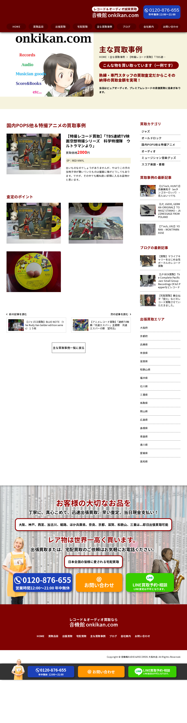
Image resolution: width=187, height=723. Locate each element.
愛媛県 (144, 453)
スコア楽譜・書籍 (152, 164)
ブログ (126, 26)
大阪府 (144, 327)
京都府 (144, 336)
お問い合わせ (170, 26)
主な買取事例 (104, 26)
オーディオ (148, 151)
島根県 (144, 428)
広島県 (144, 419)
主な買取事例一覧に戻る (68, 348)
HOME (16, 26)
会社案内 (149, 26)
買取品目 (38, 26)
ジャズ (145, 131)
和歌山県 (145, 369)
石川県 (144, 386)
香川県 (144, 444)
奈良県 (144, 353)
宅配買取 (82, 26)
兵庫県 (144, 344)
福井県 (144, 378)
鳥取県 (144, 403)
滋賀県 (144, 361)
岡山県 (144, 411)
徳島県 (144, 436)
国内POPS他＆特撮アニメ (158, 144)
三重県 (144, 394)
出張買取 (60, 26)
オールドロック (151, 138)
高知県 (144, 461)
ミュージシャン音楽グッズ (158, 158)
